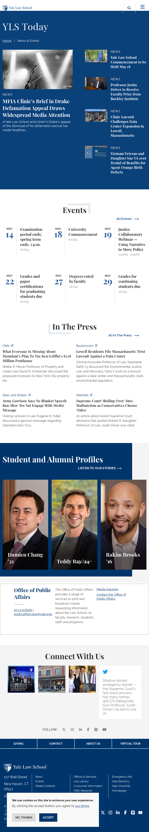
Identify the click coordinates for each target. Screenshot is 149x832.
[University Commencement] (74, 241)
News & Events (28, 40)
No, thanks (23, 817)
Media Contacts (45, 786)
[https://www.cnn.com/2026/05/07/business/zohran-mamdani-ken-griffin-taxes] (38, 364)
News (39, 776)
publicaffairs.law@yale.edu (33, 614)
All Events (124, 219)
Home (7, 40)
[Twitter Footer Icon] (103, 812)
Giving (18, 743)
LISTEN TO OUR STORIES (97, 468)
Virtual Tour (130, 743)
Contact (55, 743)
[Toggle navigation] (142, 7)
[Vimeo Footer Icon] (133, 812)
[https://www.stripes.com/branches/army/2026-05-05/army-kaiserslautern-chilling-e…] (38, 411)
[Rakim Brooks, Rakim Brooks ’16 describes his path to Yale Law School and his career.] (123, 525)
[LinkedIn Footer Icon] (118, 812)
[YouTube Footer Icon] (140, 812)
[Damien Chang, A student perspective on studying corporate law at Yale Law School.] (25, 525)
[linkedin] (80, 729)
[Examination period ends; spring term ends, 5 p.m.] (25, 241)
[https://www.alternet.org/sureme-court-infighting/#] (111, 411)
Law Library (81, 781)
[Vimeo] (96, 729)
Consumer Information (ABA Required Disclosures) (88, 790)
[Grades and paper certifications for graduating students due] (25, 288)
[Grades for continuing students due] (123, 288)
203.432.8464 (23, 610)
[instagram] (72, 729)
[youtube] (105, 729)
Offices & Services (85, 776)
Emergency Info (122, 776)
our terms (82, 806)
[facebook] (88, 729)
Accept (48, 817)
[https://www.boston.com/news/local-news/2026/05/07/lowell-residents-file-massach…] (111, 364)
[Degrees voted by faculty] (74, 288)
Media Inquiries (107, 589)
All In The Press (120, 335)
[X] (64, 729)
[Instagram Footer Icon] (110, 812)
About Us (93, 743)
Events (39, 781)
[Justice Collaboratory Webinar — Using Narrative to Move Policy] (123, 241)
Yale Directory (121, 781)
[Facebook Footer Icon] (125, 812)
